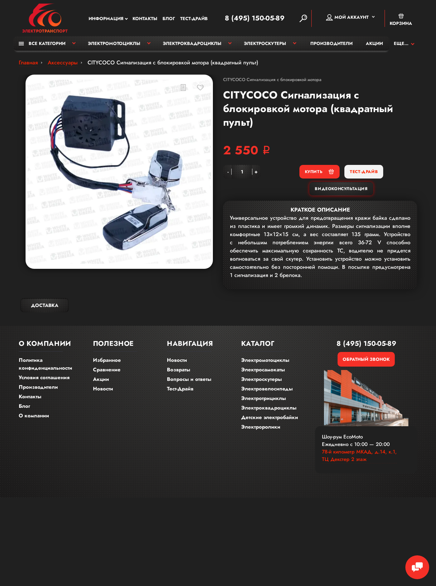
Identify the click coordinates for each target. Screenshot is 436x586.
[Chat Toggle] (417, 567)
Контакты (145, 18)
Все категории (42, 43)
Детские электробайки (269, 417)
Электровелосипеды (267, 388)
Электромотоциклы (114, 43)
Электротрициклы (263, 398)
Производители (331, 43)
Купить (319, 171)
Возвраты (178, 369)
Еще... (401, 43)
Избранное (107, 360)
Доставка (44, 305)
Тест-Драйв (194, 18)
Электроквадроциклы (192, 43)
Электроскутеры (265, 43)
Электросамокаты (263, 369)
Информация (106, 18)
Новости (103, 388)
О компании (34, 415)
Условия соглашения (44, 377)
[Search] (303, 18)
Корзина (401, 20)
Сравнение (107, 369)
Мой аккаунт (347, 17)
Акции (374, 43)
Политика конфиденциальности (45, 364)
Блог (168, 18)
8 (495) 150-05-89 (254, 18)
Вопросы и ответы (189, 379)
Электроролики (260, 427)
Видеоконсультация (341, 189)
